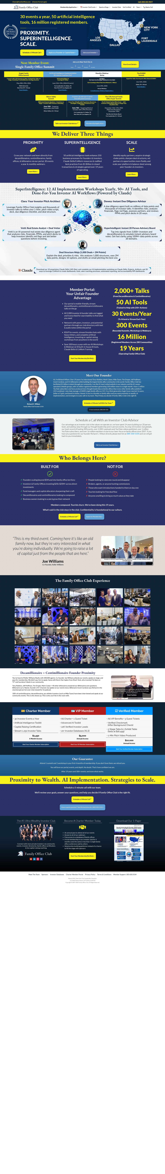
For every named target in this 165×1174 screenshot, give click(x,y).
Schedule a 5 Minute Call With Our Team (97, 404)
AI (133, 7)
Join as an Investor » (90, 53)
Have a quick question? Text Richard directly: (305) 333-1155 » (82, 810)
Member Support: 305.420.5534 (124, 877)
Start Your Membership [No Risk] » (82, 359)
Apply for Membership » (95, 518)
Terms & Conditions (104, 877)
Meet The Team (34, 877)
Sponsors (45, 877)
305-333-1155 (133, 435)
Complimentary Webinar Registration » (102, 90)
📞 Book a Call (148, 7)
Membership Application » (95, 124)
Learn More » (33, 172)
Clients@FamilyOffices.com (21, 2)
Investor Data (116, 7)
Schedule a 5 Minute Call (68, 518)
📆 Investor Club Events (87, 7)
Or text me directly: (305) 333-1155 (98, 411)
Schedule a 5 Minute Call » (32, 53)
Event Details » (23, 90)
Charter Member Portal (74, 877)
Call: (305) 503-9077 (145, 2)
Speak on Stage (104, 7)
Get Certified (127, 7)
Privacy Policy (90, 877)
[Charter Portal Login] (39, 2)
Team (138, 7)
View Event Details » (130, 65)
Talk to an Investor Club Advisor (65, 124)
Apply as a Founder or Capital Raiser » (62, 53)
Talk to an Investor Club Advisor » (107, 447)
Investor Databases (57, 877)
